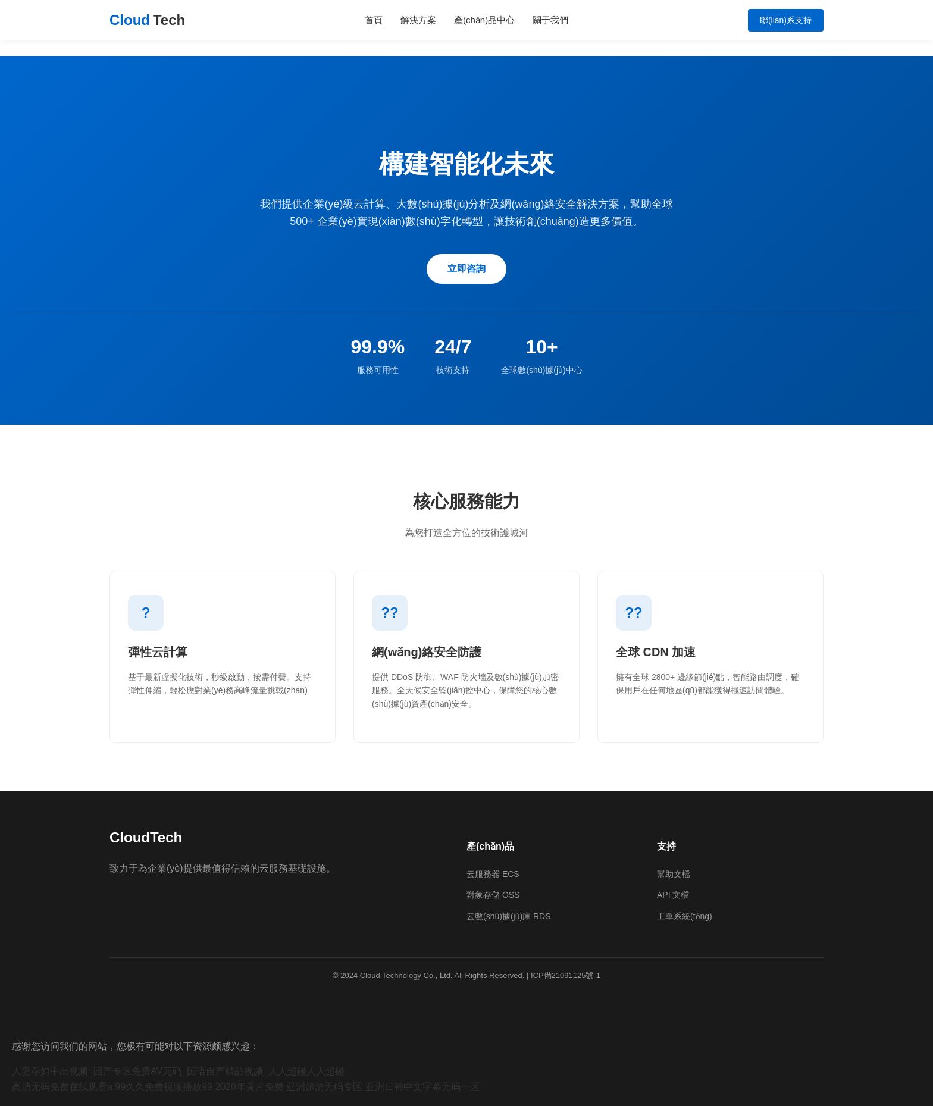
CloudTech (145, 837)
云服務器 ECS (493, 874)
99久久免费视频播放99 (163, 1087)
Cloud (147, 20)
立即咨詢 (466, 269)
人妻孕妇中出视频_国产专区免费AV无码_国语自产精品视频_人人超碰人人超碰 (178, 1071)
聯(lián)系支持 (786, 20)
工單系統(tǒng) (684, 916)
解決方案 (418, 20)
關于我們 (550, 20)
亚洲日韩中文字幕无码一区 (422, 1087)
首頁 (374, 20)
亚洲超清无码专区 (324, 1087)
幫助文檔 (673, 874)
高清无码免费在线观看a (62, 1087)
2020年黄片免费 (249, 1087)
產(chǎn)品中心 (484, 20)
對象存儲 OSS (493, 895)
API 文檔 (673, 895)
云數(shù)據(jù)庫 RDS (509, 916)
